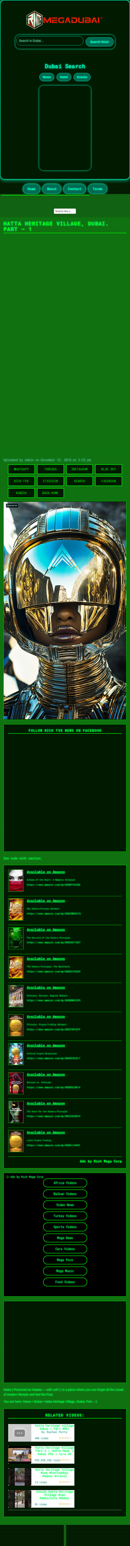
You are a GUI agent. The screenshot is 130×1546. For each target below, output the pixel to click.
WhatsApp (21, 469)
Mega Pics (65, 1260)
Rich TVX (21, 481)
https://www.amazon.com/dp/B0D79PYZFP (53, 1029)
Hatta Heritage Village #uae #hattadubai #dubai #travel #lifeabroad (54, 1474)
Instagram (79, 469)
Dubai (38, 1401)
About (52, 189)
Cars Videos (65, 1249)
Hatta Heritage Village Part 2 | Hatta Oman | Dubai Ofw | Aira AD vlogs (54, 1452)
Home (32, 189)
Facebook (108, 481)
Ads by (87, 1161)
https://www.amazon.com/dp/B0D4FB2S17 (53, 1058)
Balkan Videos (65, 1194)
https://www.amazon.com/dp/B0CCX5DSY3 (53, 1116)
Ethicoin (50, 481)
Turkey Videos (65, 1216)
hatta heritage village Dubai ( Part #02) (54, 1427)
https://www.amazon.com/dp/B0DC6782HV (54, 971)
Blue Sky (108, 469)
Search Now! (99, 42)
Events (82, 77)
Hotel (64, 77)
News (47, 77)
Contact (74, 189)
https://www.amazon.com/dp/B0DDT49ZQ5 (53, 884)
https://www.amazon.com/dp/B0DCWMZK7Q (54, 913)
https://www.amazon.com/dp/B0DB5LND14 (53, 1087)
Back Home (50, 493)
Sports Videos (65, 1227)
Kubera (21, 493)
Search (79, 481)
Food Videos (65, 1282)
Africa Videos (65, 1183)
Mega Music (65, 1271)
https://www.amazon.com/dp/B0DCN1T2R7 (54, 942)
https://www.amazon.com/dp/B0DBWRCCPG (54, 1000)
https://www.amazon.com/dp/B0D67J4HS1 (53, 1145)
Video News (65, 1205)
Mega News (65, 1238)
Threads (50, 469)
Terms (97, 189)
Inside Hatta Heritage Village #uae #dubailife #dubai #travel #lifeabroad (54, 1496)
